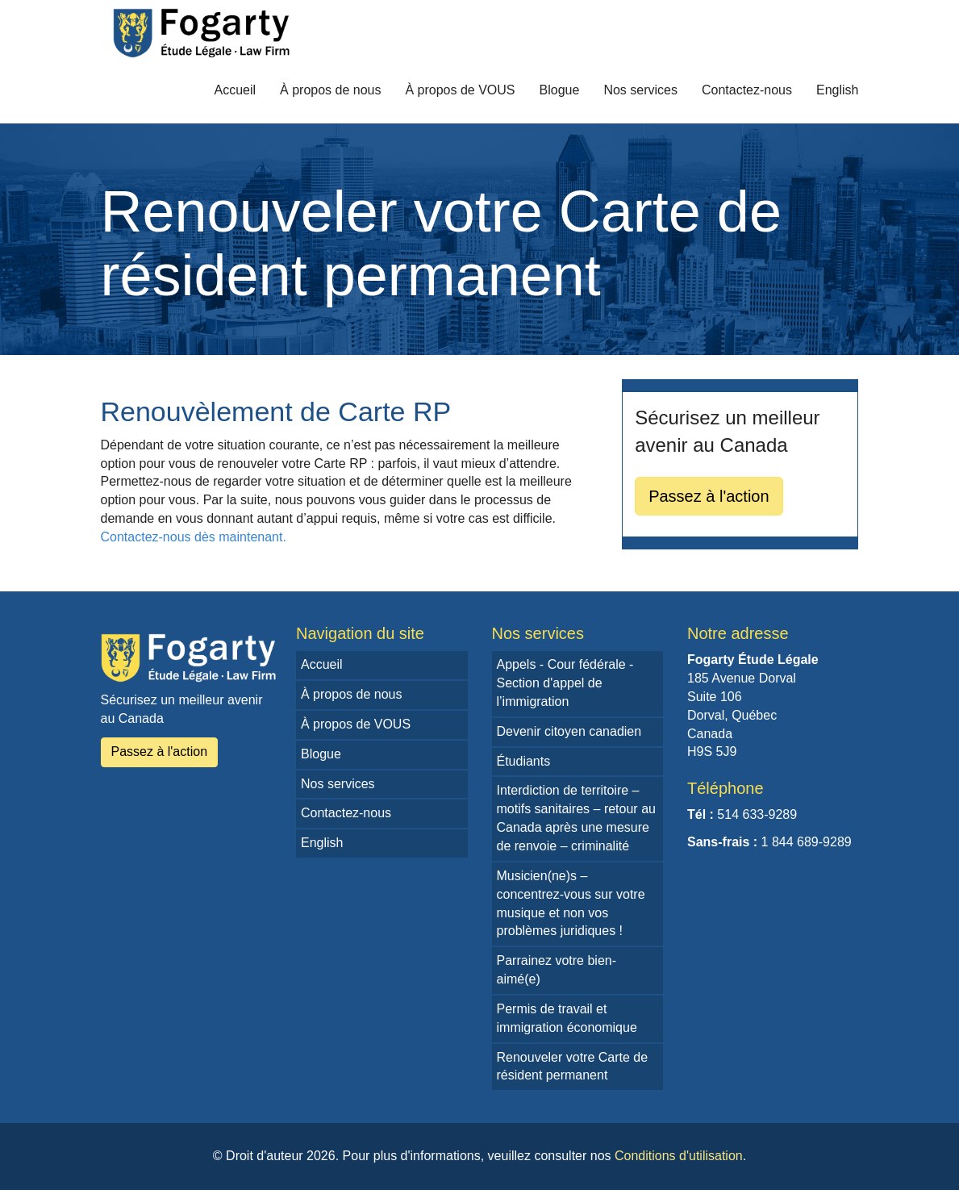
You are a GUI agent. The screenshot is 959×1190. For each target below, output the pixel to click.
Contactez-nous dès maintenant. (193, 537)
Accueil (235, 90)
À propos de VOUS (460, 90)
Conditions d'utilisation (679, 1156)
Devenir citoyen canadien (569, 731)
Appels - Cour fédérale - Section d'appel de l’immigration (565, 683)
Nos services (640, 90)
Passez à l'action (708, 496)
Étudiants (524, 761)
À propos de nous (330, 90)
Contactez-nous (747, 90)
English (837, 90)
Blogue (560, 90)
